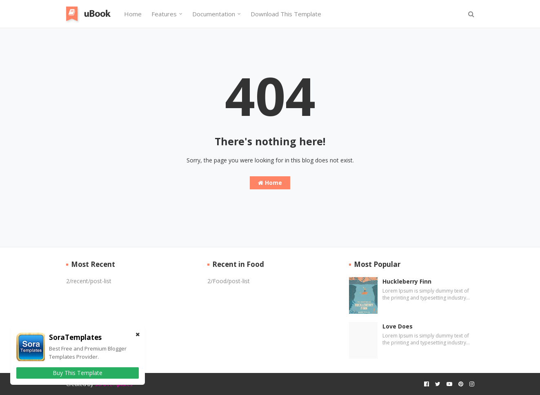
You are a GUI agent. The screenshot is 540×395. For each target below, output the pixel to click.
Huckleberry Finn (406, 281)
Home (270, 182)
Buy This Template (77, 373)
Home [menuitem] (133, 14)
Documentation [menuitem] (213, 14)
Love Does (397, 326)
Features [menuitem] (164, 14)
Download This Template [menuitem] (286, 14)
